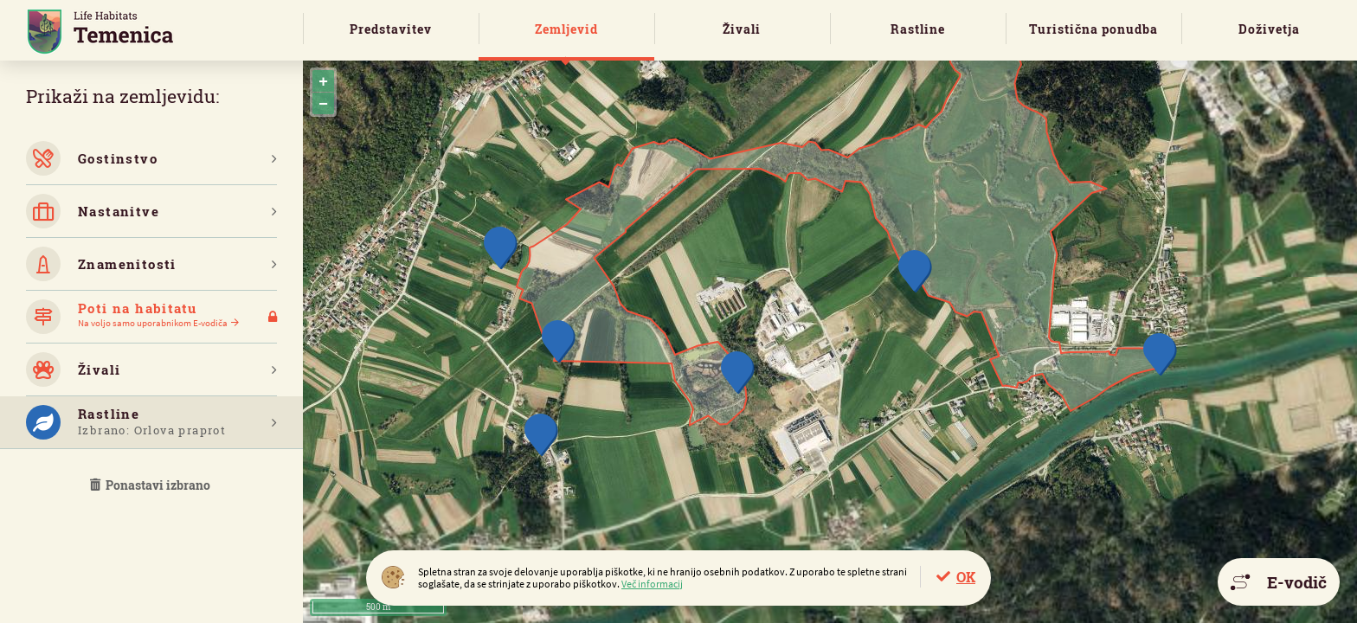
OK (965, 577)
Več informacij (652, 583)
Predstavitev (391, 29)
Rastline (918, 29)
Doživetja (1269, 29)
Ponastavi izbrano (151, 485)
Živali (742, 29)
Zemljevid (566, 29)
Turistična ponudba (1093, 29)
